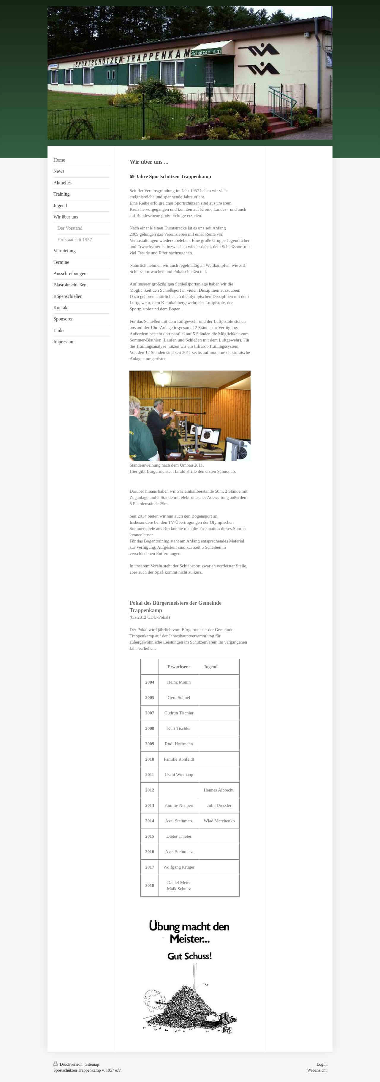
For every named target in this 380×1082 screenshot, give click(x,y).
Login (322, 1064)
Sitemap (92, 1064)
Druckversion (68, 1064)
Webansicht (317, 1070)
